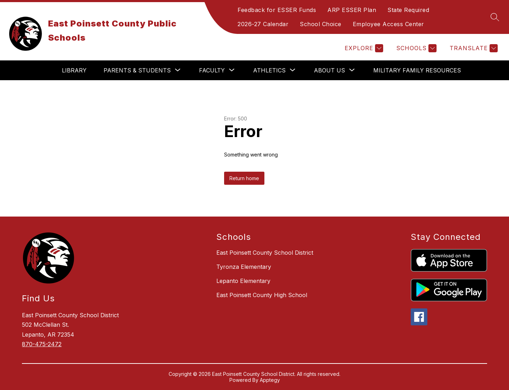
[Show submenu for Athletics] (269, 70)
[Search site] (495, 17)
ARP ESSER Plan (351, 9)
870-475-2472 (42, 344)
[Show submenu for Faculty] (212, 70)
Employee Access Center (388, 24)
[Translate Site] (473, 48)
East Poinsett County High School (261, 295)
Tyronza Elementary (243, 266)
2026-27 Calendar (263, 24)
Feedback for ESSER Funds (277, 9)
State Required (408, 9)
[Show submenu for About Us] (329, 70)
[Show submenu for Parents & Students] (137, 70)
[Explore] (363, 48)
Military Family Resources (417, 70)
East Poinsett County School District (264, 252)
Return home (244, 178)
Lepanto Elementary (243, 280)
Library (74, 70)
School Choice (320, 24)
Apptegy (270, 380)
